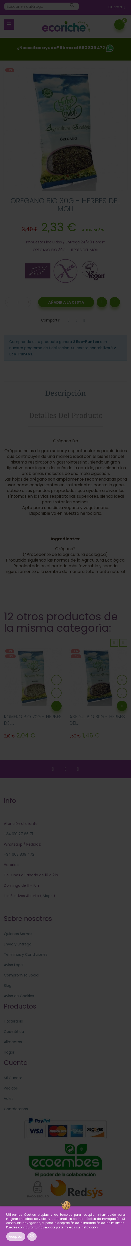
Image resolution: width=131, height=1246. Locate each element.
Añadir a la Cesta (66, 302)
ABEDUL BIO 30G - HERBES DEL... (97, 720)
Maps (47, 895)
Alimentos (13, 1041)
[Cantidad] (18, 302)
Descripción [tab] (65, 393)
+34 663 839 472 (19, 854)
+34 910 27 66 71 (18, 834)
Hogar (9, 1052)
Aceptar (16, 1236)
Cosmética (14, 1031)
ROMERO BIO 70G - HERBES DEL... (33, 720)
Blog (7, 985)
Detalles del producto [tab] (66, 415)
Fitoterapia (13, 1021)
